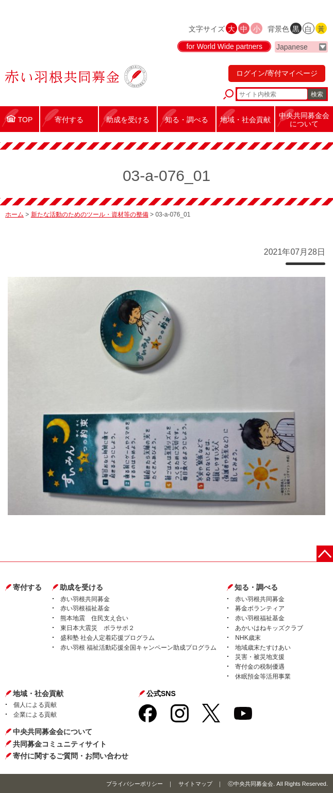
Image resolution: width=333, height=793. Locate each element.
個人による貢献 (35, 704)
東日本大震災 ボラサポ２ (97, 628)
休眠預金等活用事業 (263, 676)
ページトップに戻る (325, 554)
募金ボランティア (260, 608)
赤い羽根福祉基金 (85, 608)
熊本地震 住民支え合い (94, 618)
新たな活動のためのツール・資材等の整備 (89, 214)
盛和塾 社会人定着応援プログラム (107, 637)
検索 (317, 94)
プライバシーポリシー (134, 784)
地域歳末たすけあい (263, 647)
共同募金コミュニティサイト (60, 744)
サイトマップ (195, 784)
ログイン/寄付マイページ (277, 73)
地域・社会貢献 (38, 693)
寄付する (27, 587)
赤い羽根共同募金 (85, 599)
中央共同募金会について (52, 732)
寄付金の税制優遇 (260, 666)
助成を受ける (81, 587)
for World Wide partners (224, 46)
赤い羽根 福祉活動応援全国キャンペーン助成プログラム (138, 647)
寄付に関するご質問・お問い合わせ (70, 756)
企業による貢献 (35, 714)
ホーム (14, 214)
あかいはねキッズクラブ (269, 628)
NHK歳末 (247, 637)
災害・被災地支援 (260, 656)
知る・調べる (256, 587)
